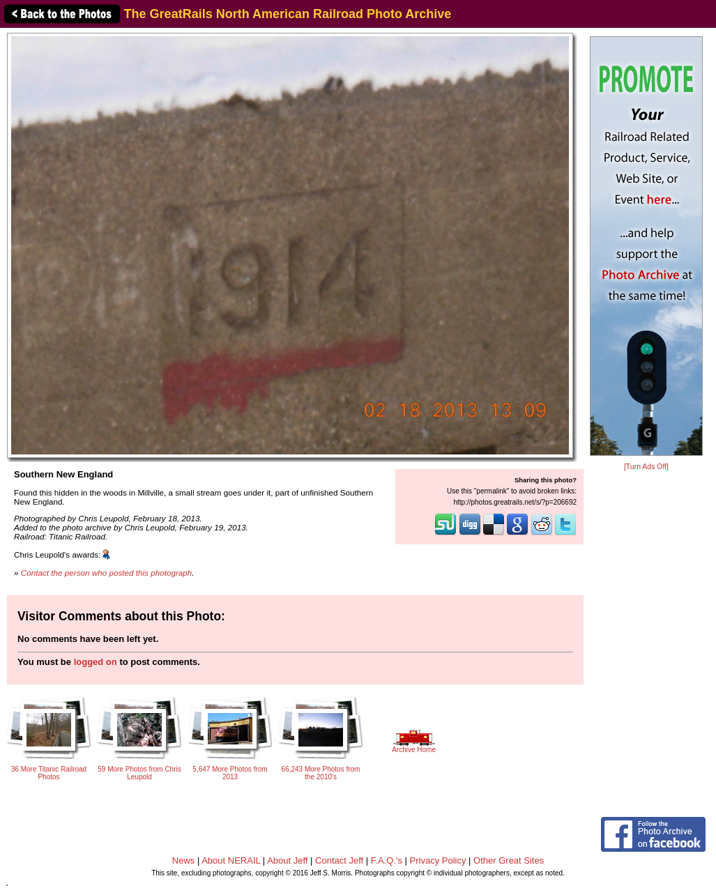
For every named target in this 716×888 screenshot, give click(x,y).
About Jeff (287, 860)
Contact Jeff (339, 860)
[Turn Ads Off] (646, 466)
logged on (95, 662)
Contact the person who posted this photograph (106, 572)
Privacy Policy (438, 860)
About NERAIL (230, 860)
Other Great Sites (508, 860)
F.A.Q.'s (386, 860)
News (183, 860)
